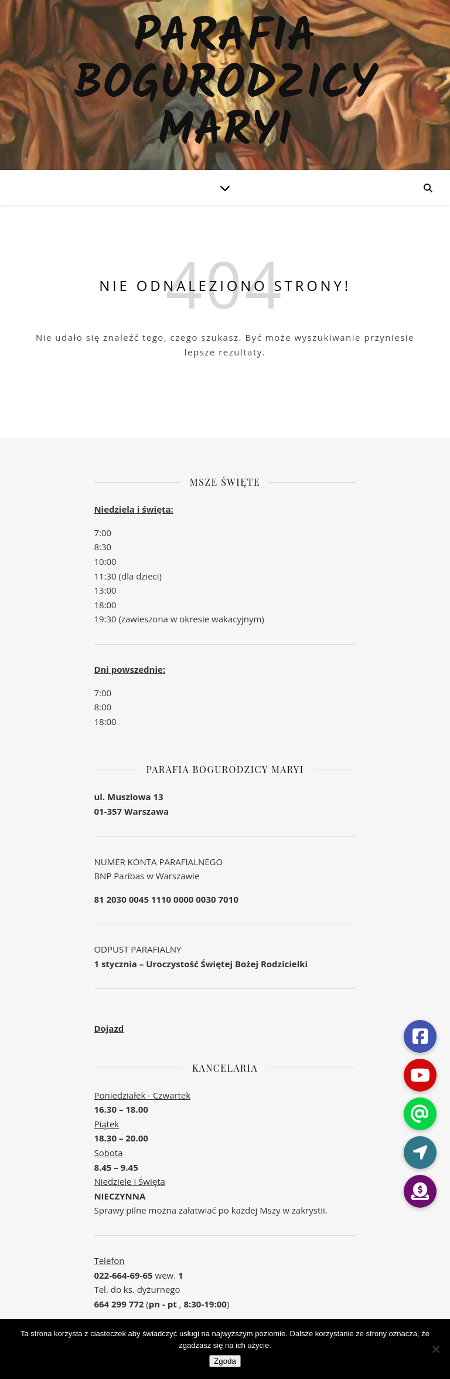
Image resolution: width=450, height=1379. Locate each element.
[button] (420, 1191)
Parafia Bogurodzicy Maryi (225, 85)
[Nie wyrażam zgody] (435, 1349)
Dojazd (109, 1028)
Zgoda (225, 1361)
